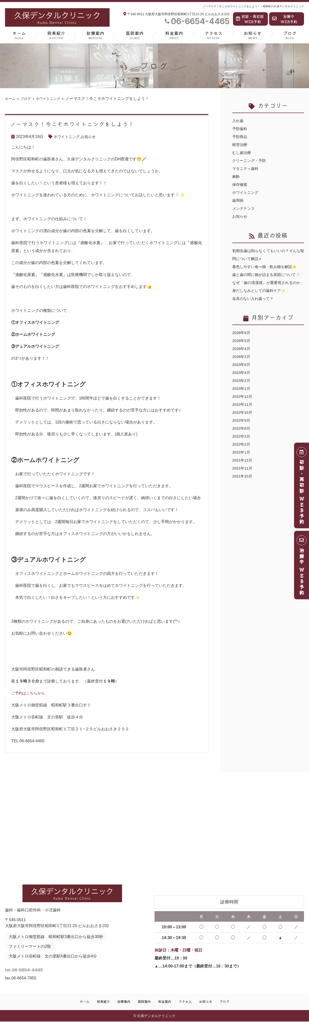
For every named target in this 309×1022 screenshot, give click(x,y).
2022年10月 (242, 420)
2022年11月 (242, 412)
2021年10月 (242, 484)
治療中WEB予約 (284, 19)
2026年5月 (241, 348)
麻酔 (236, 176)
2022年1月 (241, 460)
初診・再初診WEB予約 (250, 19)
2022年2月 (241, 452)
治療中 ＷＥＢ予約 (301, 567)
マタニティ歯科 (246, 168)
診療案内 (95, 35)
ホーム (19, 35)
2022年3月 (241, 444)
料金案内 (174, 35)
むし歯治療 (242, 152)
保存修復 (240, 184)
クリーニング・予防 (250, 160)
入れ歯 (238, 121)
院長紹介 (56, 35)
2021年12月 (242, 468)
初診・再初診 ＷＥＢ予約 (301, 487)
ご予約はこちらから (29, 693)
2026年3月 (241, 364)
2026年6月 (241, 341)
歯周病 (238, 200)
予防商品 (240, 137)
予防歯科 (240, 129)
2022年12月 (242, 404)
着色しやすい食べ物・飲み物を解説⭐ (266, 267)
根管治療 (240, 144)
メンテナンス (244, 208)
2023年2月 (241, 388)
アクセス (214, 35)
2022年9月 (241, 428)
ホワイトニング (67, 137)
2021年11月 (242, 476)
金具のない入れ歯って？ (254, 306)
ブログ (290, 35)
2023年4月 (241, 380)
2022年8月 (241, 436)
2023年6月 (241, 372)
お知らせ (253, 35)
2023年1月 (241, 396)
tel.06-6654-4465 (44, 968)
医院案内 (135, 35)
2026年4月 (241, 356)
